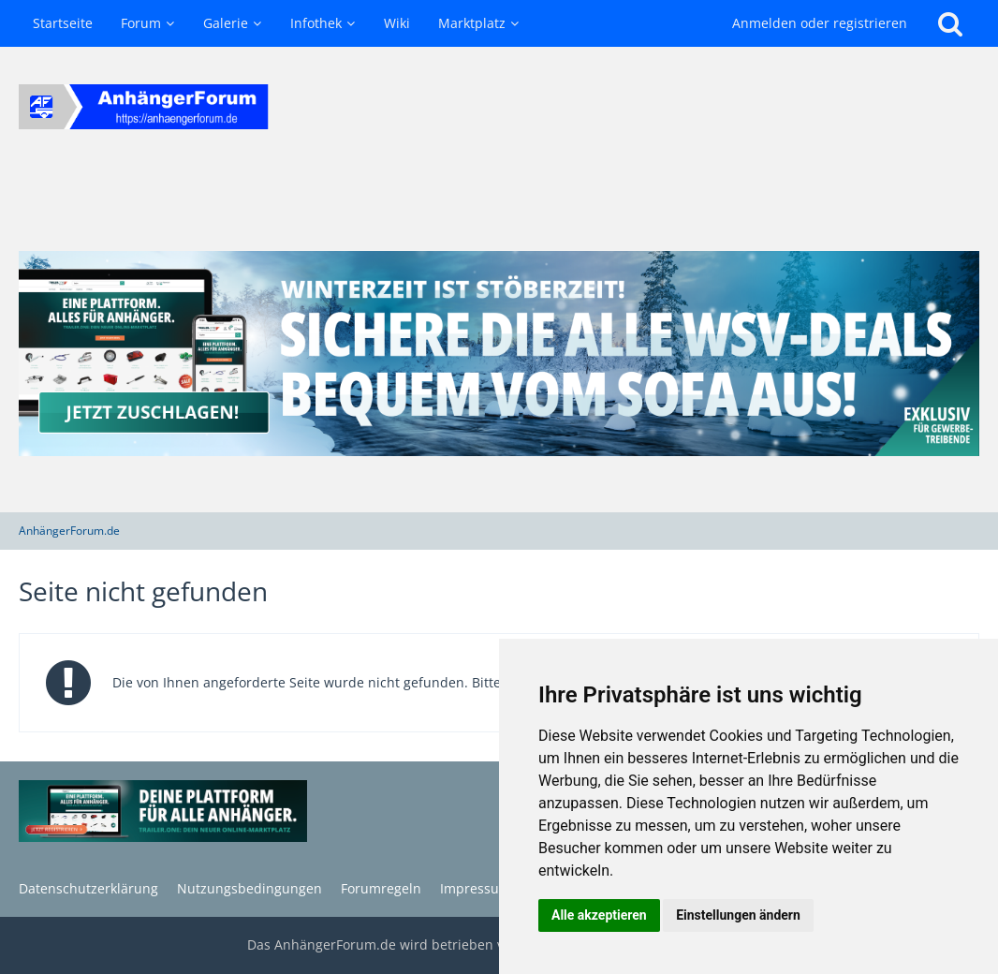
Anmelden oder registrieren (819, 23)
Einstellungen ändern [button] (738, 915)
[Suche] (950, 23)
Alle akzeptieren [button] (599, 915)
